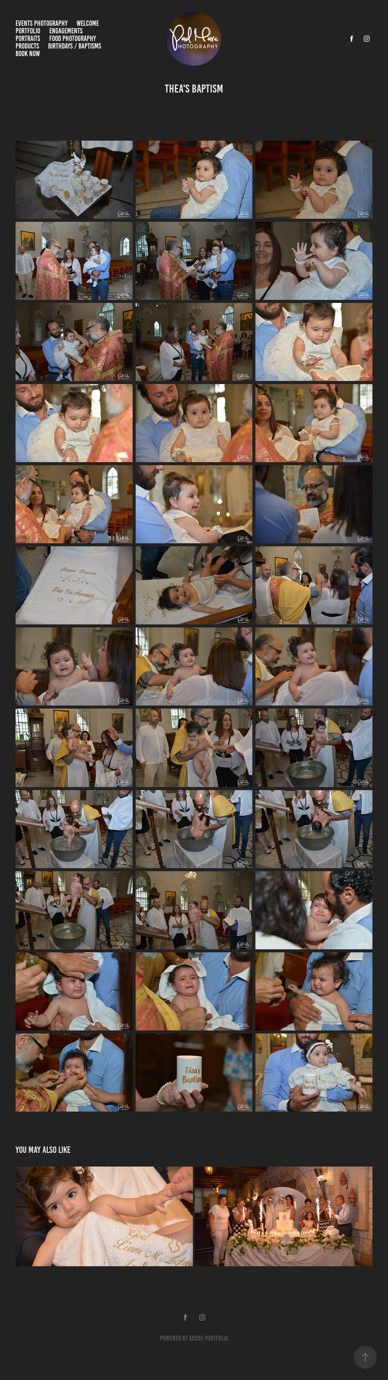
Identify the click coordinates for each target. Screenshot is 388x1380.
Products (27, 46)
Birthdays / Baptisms (74, 46)
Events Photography (41, 23)
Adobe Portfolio (208, 1338)
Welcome (88, 23)
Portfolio (28, 31)
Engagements (66, 31)
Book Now (28, 54)
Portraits (28, 38)
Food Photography (72, 38)
